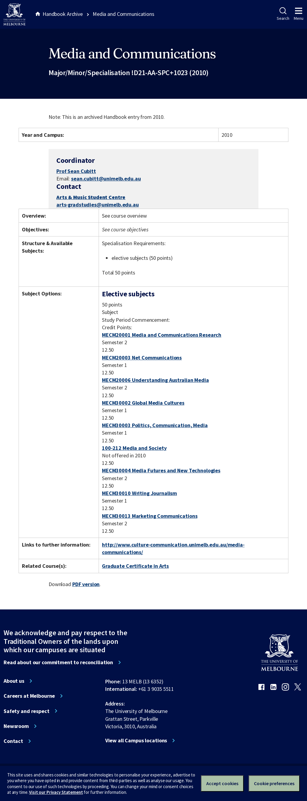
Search (283, 14)
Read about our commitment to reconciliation (58, 662)
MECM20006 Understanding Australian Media (155, 380)
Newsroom (16, 726)
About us (14, 681)
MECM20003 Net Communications (142, 357)
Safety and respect (26, 711)
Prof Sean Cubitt (76, 171)
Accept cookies (222, 783)
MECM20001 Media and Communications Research (161, 334)
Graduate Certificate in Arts (135, 565)
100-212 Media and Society (134, 448)
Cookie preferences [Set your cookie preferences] (274, 783)
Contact (13, 741)
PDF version (86, 584)
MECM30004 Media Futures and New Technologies (161, 470)
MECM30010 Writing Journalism (139, 493)
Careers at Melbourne (29, 696)
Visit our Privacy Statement (56, 792)
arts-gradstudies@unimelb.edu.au (97, 204)
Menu (298, 14)
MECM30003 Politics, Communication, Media (155, 425)
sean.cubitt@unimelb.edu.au (106, 178)
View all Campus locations (136, 740)
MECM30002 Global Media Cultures (143, 402)
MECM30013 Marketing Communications (149, 515)
